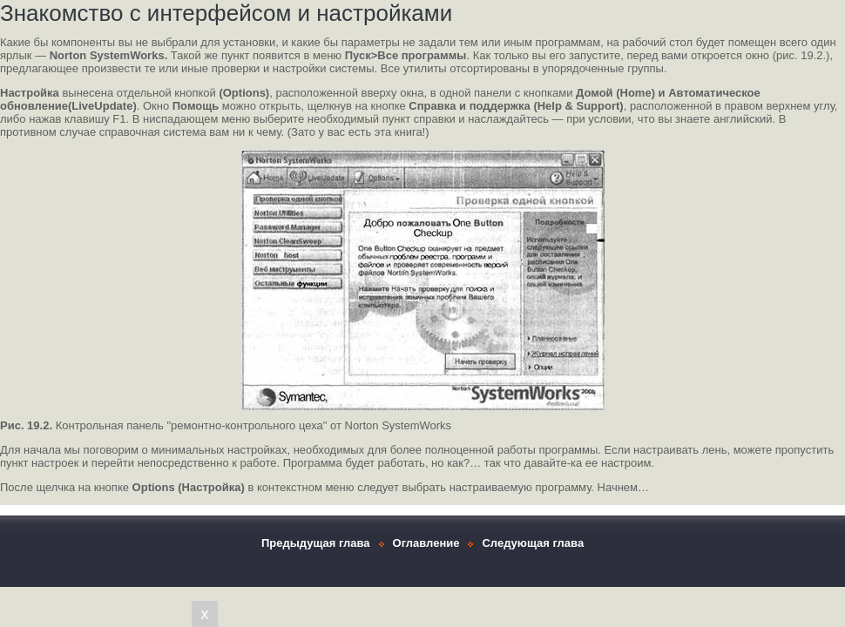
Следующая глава (533, 542)
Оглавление (426, 542)
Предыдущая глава (315, 542)
